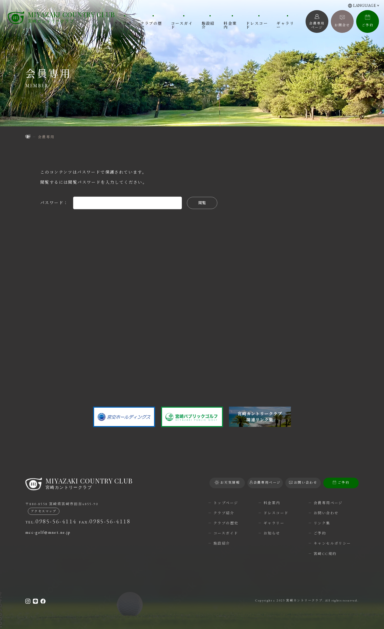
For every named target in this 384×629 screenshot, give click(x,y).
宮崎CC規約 (325, 553)
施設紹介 (208, 25)
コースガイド (182, 25)
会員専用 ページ (317, 25)
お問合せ (342, 25)
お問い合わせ (326, 513)
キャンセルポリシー (332, 543)
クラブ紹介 (123, 25)
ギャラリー (285, 25)
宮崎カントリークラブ (71, 17)
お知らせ (272, 533)
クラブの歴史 (151, 25)
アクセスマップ (43, 511)
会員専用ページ (328, 503)
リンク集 (322, 523)
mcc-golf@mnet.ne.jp (48, 532)
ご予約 (367, 25)
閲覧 (202, 202)
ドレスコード (257, 25)
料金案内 (230, 25)
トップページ (226, 503)
